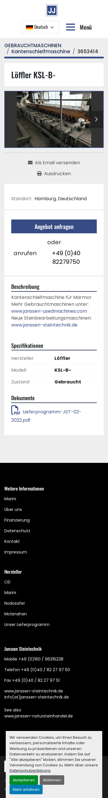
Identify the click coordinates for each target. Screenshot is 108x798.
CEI (7, 582)
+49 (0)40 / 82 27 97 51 (36, 680)
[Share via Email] (54, 162)
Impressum (15, 552)
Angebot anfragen (54, 226)
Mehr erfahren (26, 789)
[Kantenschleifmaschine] (41, 51)
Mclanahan (15, 614)
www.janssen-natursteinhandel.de (38, 716)
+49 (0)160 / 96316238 (40, 659)
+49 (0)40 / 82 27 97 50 (45, 670)
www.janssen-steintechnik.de (44, 325)
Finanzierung (17, 520)
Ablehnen (52, 780)
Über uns (13, 509)
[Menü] (71, 27)
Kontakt (12, 541)
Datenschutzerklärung (30, 770)
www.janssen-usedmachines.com (49, 311)
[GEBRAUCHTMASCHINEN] (32, 45)
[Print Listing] (54, 173)
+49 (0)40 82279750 (66, 257)
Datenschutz (17, 531)
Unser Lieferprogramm (27, 624)
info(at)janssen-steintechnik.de (36, 697)
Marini (10, 499)
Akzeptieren (24, 780)
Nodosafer (14, 603)
